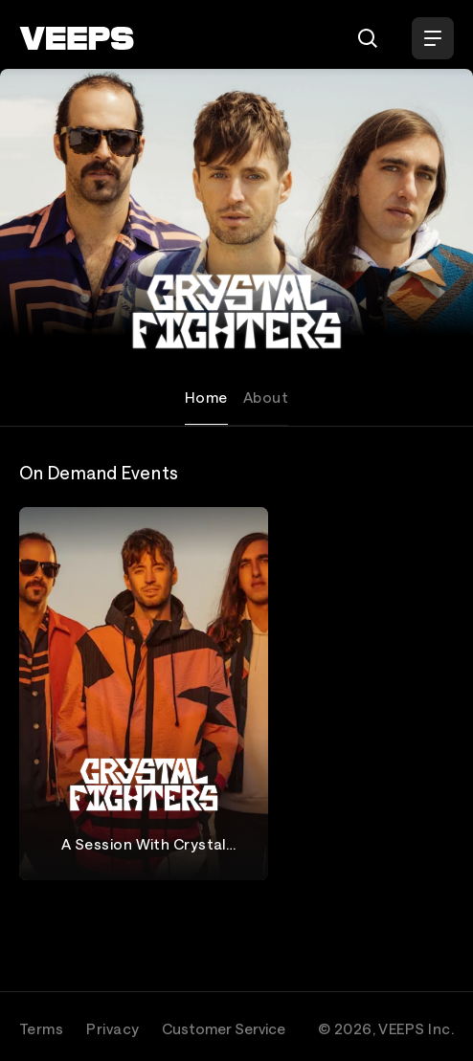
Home (206, 397)
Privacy (112, 1028)
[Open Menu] (433, 38)
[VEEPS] (76, 38)
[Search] (368, 38)
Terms (41, 1028)
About (265, 397)
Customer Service (223, 1028)
